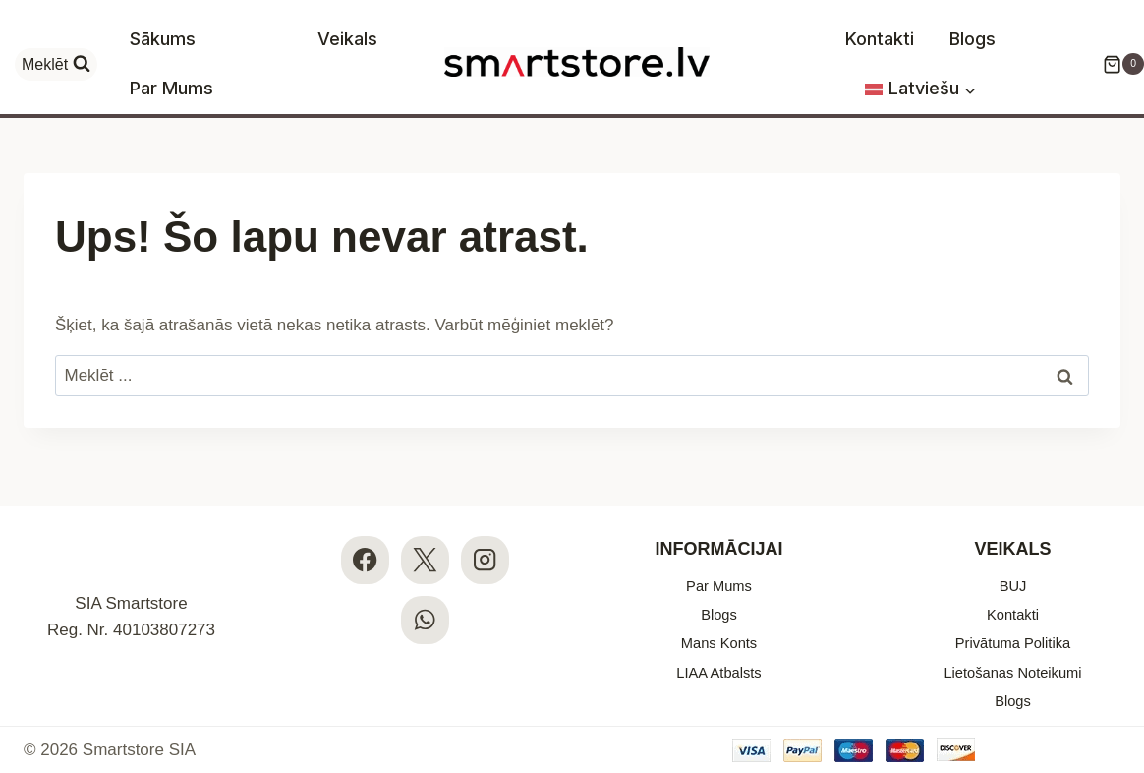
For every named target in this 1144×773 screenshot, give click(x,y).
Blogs (972, 39)
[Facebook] (364, 537)
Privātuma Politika (1012, 632)
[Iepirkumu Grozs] (1113, 64)
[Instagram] (485, 537)
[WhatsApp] (425, 598)
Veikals (347, 39)
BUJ (1012, 565)
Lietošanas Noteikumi (1013, 665)
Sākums (163, 39)
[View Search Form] (56, 64)
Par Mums (171, 88)
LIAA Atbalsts (718, 665)
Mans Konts (719, 632)
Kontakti (879, 39)
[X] (425, 537)
